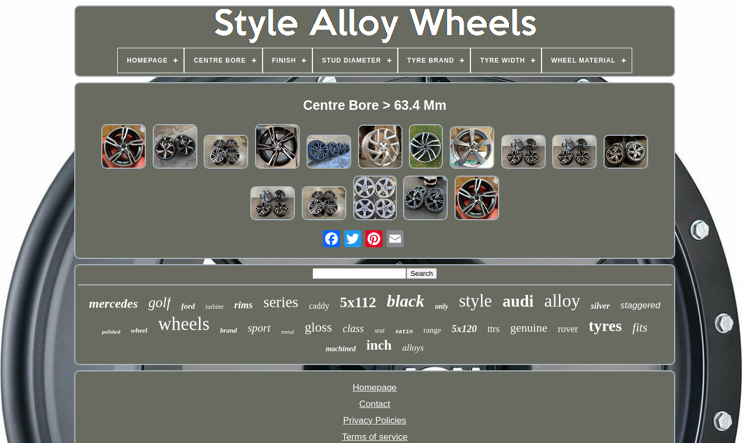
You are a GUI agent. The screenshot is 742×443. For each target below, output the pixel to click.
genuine (528, 327)
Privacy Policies (374, 420)
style (475, 300)
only (441, 306)
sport (259, 328)
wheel (139, 330)
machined (341, 349)
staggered (641, 305)
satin (404, 331)
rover (568, 329)
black (405, 300)
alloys (413, 348)
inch (379, 345)
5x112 (358, 302)
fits (640, 327)
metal (287, 331)
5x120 (464, 328)
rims (243, 304)
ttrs (493, 329)
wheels (183, 324)
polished (111, 332)
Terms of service (375, 437)
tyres (605, 325)
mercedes (113, 303)
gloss (318, 327)
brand (228, 330)
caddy (319, 305)
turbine (215, 306)
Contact (374, 404)
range (432, 330)
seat (379, 330)
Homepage (375, 388)
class (353, 328)
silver (600, 305)
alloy (562, 300)
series (280, 301)
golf (160, 302)
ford (188, 306)
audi (518, 301)
